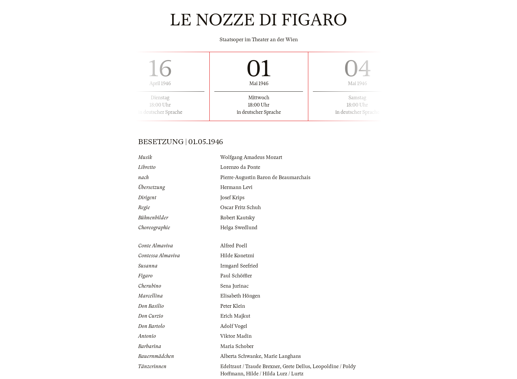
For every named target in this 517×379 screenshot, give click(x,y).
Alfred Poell (233, 246)
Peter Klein (232, 306)
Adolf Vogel (233, 326)
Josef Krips (232, 198)
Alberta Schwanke (240, 356)
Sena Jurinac (234, 286)
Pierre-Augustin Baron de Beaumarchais (265, 177)
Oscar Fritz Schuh (240, 207)
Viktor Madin (236, 336)
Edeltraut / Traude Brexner (250, 366)
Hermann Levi (236, 187)
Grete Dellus (296, 366)
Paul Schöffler (236, 276)
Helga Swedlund (239, 228)
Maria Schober (237, 346)
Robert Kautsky (237, 218)
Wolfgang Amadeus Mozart (251, 157)
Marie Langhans (282, 356)
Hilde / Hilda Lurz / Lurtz (274, 374)
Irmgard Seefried (239, 266)
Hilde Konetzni (237, 256)
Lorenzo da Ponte (240, 167)
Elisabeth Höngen (240, 296)
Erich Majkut (235, 316)
